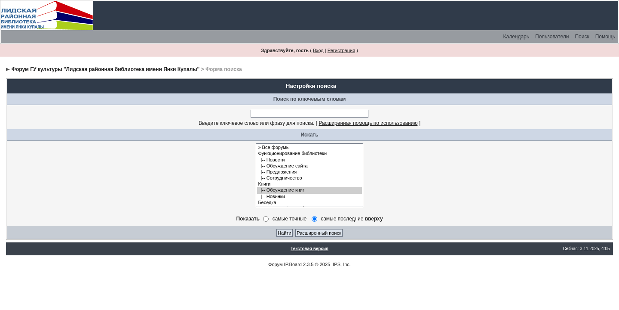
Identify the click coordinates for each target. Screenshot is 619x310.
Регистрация (341, 50)
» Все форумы (309, 148)
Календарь (516, 37)
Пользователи (552, 37)
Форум (275, 264)
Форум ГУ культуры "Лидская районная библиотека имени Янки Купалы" (105, 69)
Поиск (582, 37)
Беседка (309, 203)
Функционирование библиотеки (309, 154)
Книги (309, 184)
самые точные (290, 219)
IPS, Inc (341, 264)
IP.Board (293, 264)
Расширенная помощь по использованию (368, 123)
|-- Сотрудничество (309, 178)
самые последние (352, 219)
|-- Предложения (309, 172)
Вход (318, 50)
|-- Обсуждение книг (309, 190)
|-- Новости (309, 160)
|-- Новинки (309, 197)
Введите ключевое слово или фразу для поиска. (257, 123)
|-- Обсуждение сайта (309, 166)
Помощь (605, 37)
